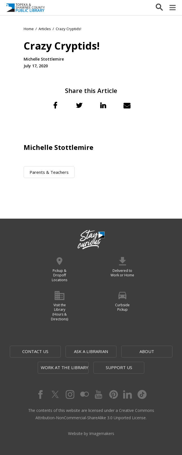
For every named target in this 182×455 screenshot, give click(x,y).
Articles (45, 28)
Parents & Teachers (49, 172)
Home (29, 28)
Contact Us (35, 351)
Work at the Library (64, 367)
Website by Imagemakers (91, 433)
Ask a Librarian (91, 351)
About (147, 351)
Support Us (119, 367)
